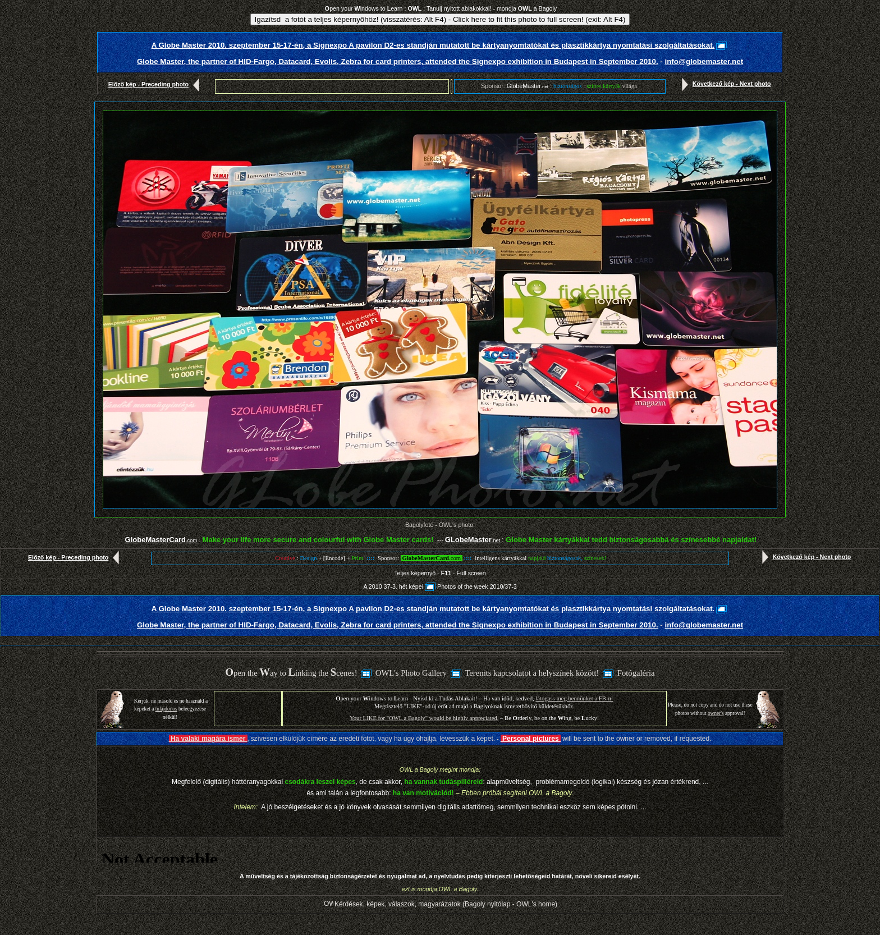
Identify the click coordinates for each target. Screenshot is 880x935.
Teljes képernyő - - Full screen (439, 573)
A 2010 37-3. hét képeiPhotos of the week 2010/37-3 (439, 586)
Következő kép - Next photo (724, 83)
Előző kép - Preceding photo (156, 84)
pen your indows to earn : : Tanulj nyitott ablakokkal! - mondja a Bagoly (441, 8)
